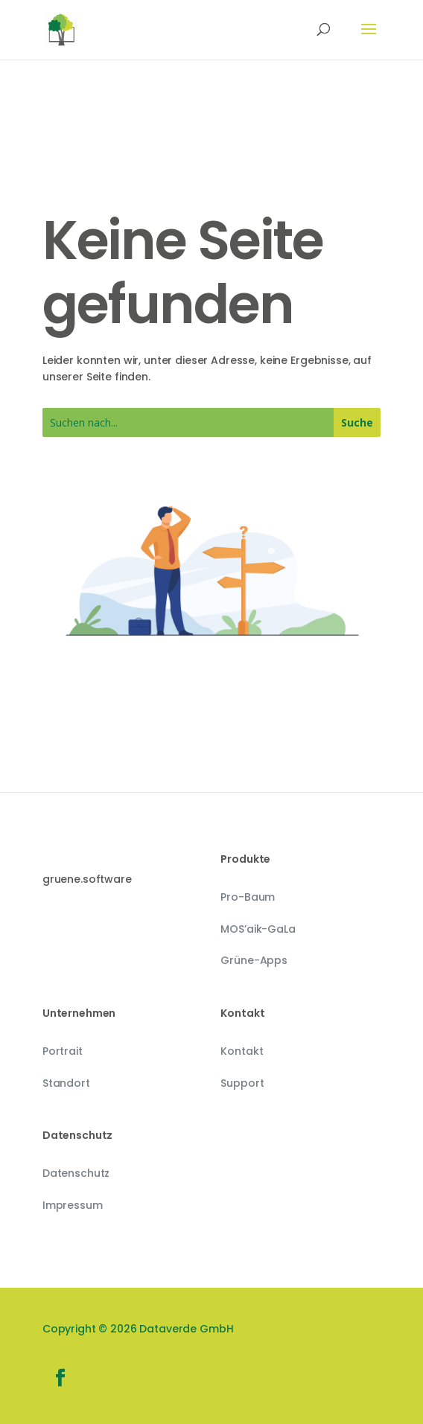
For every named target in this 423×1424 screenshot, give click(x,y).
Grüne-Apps (253, 960)
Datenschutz (75, 1173)
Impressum (72, 1205)
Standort (66, 1083)
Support (242, 1083)
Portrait (62, 1051)
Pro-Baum (247, 897)
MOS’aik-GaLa (257, 929)
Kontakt (241, 1051)
